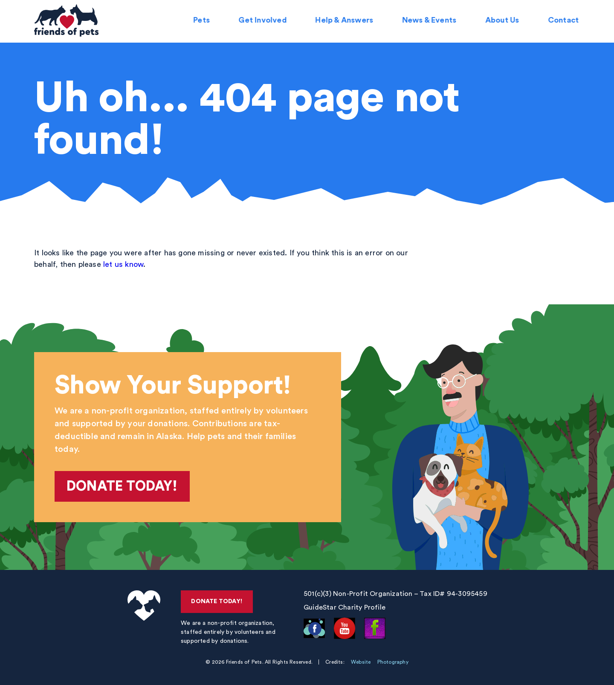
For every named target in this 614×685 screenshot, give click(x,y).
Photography (392, 662)
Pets (202, 21)
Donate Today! (122, 486)
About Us (503, 21)
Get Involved (263, 21)
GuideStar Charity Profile (345, 607)
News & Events (430, 21)
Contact (564, 21)
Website (361, 662)
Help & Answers (345, 21)
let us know (123, 264)
